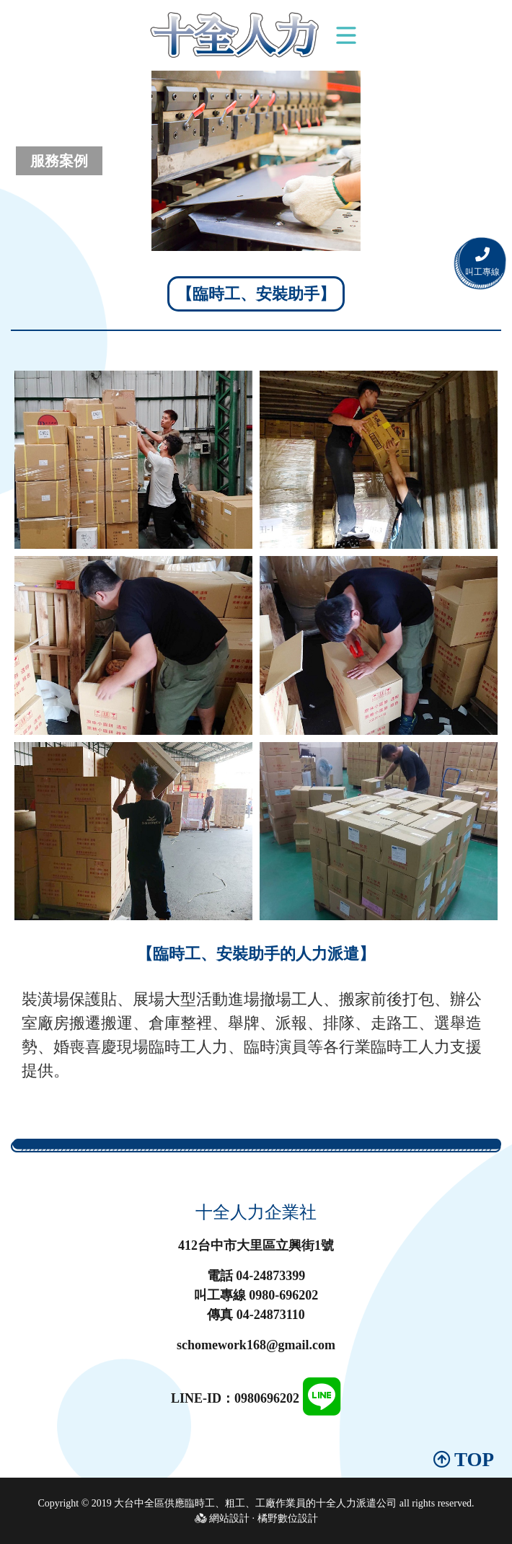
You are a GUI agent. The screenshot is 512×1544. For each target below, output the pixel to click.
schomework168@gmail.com (256, 1345)
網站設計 (229, 1518)
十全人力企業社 (256, 1212)
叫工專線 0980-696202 (256, 1295)
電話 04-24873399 (256, 1276)
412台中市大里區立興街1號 (256, 1245)
